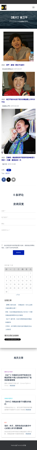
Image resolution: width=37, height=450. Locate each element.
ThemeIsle (20, 445)
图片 (9, 170)
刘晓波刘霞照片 (8, 398)
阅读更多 (12, 385)
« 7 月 (18, 295)
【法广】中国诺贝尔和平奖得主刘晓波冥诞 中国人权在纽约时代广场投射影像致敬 (17, 377)
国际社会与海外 (8, 371)
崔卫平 (8, 173)
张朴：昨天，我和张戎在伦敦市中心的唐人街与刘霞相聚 (17, 427)
